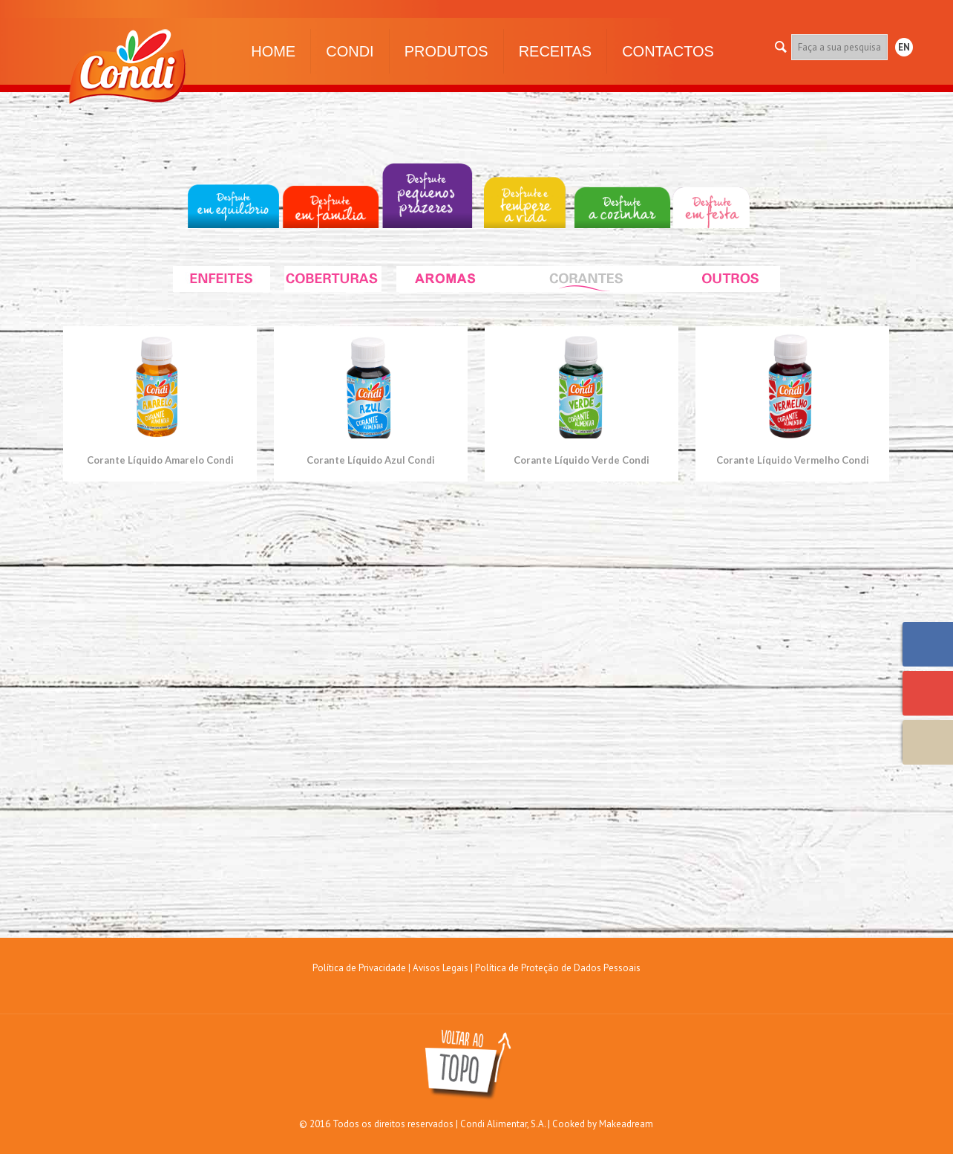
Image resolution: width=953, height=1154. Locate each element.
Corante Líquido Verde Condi (581, 460)
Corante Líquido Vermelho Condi (792, 460)
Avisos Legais (440, 968)
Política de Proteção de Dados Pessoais (558, 968)
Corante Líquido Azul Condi (371, 460)
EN (904, 47)
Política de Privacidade (359, 968)
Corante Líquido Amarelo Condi (160, 460)
